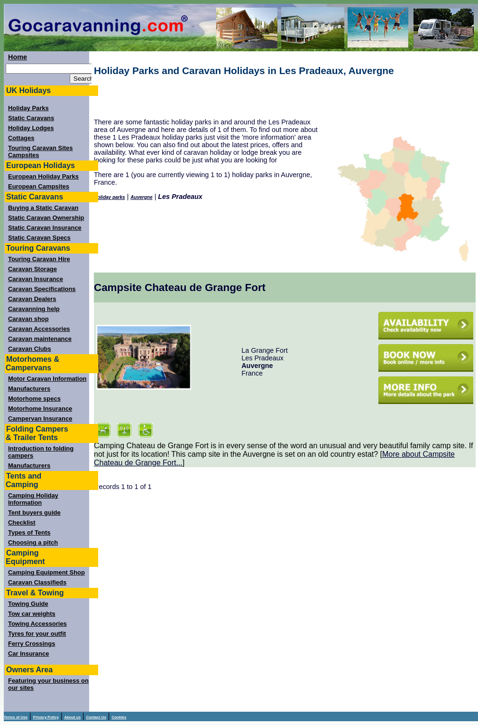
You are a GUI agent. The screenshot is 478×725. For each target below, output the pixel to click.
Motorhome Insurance (40, 408)
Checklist (22, 522)
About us (72, 717)
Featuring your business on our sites (48, 684)
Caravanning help (34, 308)
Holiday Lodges (31, 128)
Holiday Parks (28, 108)
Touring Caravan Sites (40, 147)
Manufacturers (29, 388)
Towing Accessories (37, 623)
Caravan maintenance (40, 338)
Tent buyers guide (34, 512)
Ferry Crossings (31, 643)
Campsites (23, 155)
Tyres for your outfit (37, 633)
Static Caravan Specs (39, 237)
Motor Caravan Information (47, 378)
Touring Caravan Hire (39, 259)
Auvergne (141, 197)
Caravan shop (28, 318)
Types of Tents (29, 532)
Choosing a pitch (33, 542)
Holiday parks (109, 197)
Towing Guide (28, 603)
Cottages (21, 137)
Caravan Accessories (39, 328)
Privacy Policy (46, 717)
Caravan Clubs (29, 348)
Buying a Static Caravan (43, 207)
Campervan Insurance (40, 418)
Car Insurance (28, 653)
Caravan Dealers (32, 298)
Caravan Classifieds (37, 582)
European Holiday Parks (43, 176)
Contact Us (96, 717)
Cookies (118, 717)
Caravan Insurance (35, 278)
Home (17, 57)
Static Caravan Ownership (46, 217)
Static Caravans (31, 118)
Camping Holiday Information (33, 499)
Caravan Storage (32, 269)
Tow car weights (31, 613)
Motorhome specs (34, 398)
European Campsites (38, 186)
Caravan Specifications (42, 288)
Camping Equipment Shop (46, 572)
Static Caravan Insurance (45, 227)
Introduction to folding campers (41, 452)
